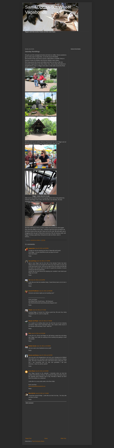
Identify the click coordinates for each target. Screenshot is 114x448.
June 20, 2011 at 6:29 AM (41, 371)
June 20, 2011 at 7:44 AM (42, 393)
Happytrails (31, 248)
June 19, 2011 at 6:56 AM (45, 290)
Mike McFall (31, 393)
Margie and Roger (33, 320)
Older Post (63, 438)
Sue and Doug (32, 261)
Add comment (29, 403)
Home (46, 438)
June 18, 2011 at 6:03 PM (41, 248)
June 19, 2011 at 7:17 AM (39, 310)
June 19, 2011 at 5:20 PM (45, 355)
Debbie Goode (32, 346)
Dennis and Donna (33, 355)
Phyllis (30, 310)
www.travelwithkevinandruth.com (36, 386)
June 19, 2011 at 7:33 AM (45, 320)
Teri (29, 280)
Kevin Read (31, 371)
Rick (29, 333)
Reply (29, 256)
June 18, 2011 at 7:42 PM (43, 261)
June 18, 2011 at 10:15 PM (38, 280)
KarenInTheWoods (33, 290)
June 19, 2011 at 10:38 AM (44, 346)
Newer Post (28, 438)
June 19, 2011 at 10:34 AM (38, 333)
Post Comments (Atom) (38, 441)
